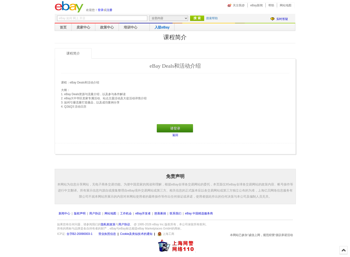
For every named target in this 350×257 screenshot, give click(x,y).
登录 (101, 10)
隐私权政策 (108, 224)
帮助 (271, 5)
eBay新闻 (256, 5)
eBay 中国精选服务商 (199, 213)
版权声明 (80, 213)
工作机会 (126, 213)
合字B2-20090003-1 (80, 234)
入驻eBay (162, 27)
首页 (63, 27)
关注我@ (239, 5)
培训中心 (130, 27)
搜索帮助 (212, 18)
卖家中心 (83, 27)
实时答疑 (282, 19)
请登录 (175, 128)
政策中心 (107, 27)
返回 (175, 135)
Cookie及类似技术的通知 (136, 234)
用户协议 (95, 213)
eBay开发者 (143, 213)
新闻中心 (64, 213)
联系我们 (175, 213)
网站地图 (285, 5)
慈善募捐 (160, 213)
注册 (109, 10)
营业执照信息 (107, 234)
